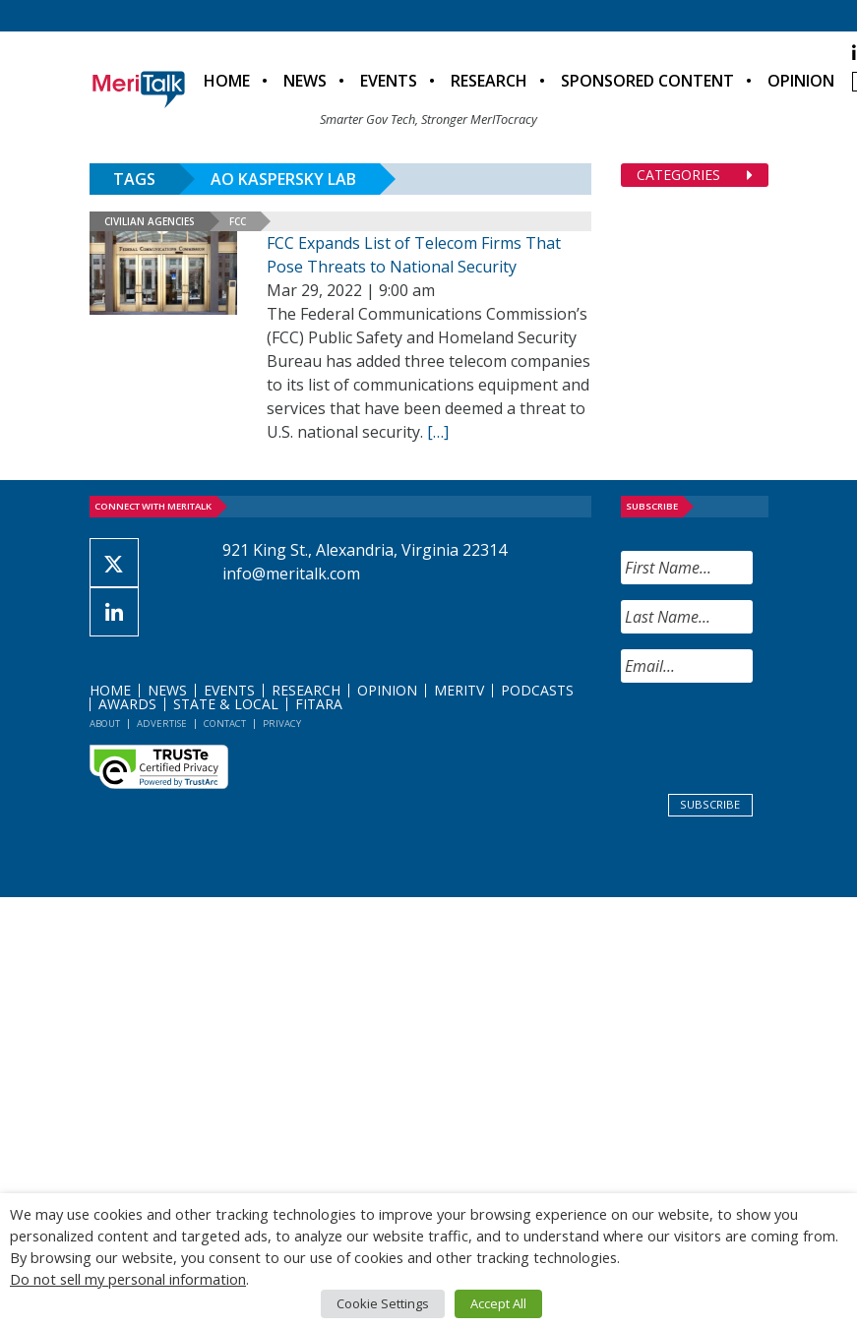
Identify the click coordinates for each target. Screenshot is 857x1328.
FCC (237, 221)
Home (227, 80)
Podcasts (537, 690)
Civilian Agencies (149, 221)
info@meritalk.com (291, 573)
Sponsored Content (647, 80)
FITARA (318, 703)
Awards (127, 703)
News (305, 80)
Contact (225, 723)
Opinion (800, 80)
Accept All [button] (498, 1303)
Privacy (282, 723)
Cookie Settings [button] (383, 1303)
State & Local (225, 703)
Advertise (162, 723)
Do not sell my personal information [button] (128, 1279)
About (105, 723)
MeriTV (459, 690)
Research (489, 80)
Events (388, 80)
